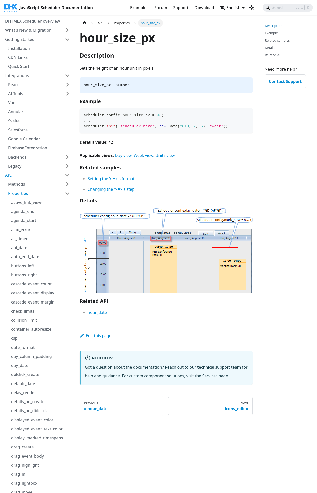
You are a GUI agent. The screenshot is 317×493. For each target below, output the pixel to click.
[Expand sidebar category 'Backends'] (67, 157)
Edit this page (95, 335)
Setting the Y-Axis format (111, 178)
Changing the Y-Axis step (111, 189)
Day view (123, 155)
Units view (165, 155)
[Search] (288, 8)
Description (273, 25)
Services (210, 376)
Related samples (277, 40)
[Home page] (84, 23)
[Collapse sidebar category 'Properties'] (67, 193)
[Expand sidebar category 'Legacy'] (67, 166)
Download (204, 7)
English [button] (230, 7)
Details (270, 47)
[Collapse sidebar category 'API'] (67, 175)
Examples (139, 7)
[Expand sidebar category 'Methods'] (67, 184)
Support (180, 7)
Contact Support (285, 81)
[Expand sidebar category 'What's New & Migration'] (67, 30)
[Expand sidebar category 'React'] (67, 85)
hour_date (97, 312)
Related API (273, 55)
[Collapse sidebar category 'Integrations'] (67, 75)
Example (271, 33)
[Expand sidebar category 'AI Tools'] (67, 94)
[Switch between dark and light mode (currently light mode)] (252, 8)
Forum (160, 7)
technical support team (219, 367)
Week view (143, 155)
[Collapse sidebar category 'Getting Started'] (67, 39)
